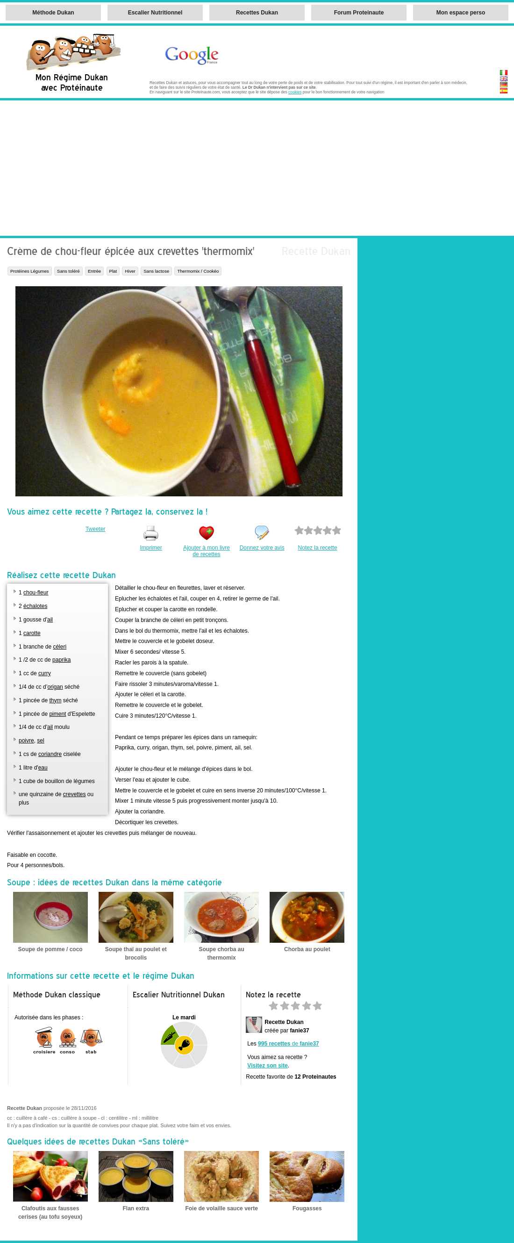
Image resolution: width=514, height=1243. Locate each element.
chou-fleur (35, 592)
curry (44, 673)
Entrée (94, 271)
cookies (294, 92)
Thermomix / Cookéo (198, 271)
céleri (59, 646)
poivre (26, 740)
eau (43, 767)
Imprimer (151, 547)
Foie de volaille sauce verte (221, 1208)
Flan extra (136, 1208)
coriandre (50, 754)
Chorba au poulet (307, 949)
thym (55, 700)
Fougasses (307, 1208)
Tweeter (96, 529)
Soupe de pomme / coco (50, 949)
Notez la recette (317, 547)
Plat (113, 271)
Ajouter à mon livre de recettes (206, 551)
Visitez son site (267, 1065)
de (288, 1043)
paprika (61, 660)
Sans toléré (68, 271)
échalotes (35, 606)
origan (55, 687)
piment (57, 714)
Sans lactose (156, 271)
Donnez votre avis (262, 547)
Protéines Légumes (29, 271)
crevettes (74, 794)
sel (40, 740)
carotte (32, 633)
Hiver (130, 271)
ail (50, 619)
